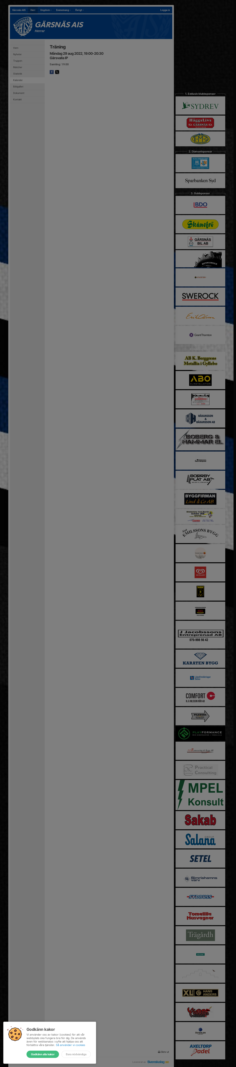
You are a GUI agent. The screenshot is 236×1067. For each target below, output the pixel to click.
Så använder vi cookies (70, 1045)
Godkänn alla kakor (42, 1054)
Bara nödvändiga (76, 1054)
